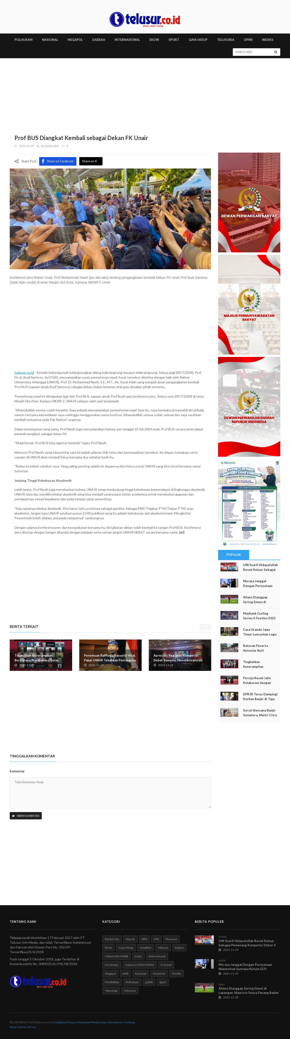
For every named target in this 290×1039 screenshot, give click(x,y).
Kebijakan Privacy (65, 1022)
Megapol (110, 973)
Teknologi (111, 990)
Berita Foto (112, 939)
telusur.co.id (24, 372)
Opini (248, 40)
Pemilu (176, 973)
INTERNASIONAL (127, 40)
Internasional (157, 956)
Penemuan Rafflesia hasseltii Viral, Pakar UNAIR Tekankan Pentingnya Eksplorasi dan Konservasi (110, 660)
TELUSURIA (225, 40)
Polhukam (132, 982)
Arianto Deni (51, 146)
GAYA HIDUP (198, 40)
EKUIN (154, 40)
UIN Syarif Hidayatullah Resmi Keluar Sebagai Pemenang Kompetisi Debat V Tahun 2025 (247, 945)
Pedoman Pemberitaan (92, 1022)
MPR (125, 973)
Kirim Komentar (25, 815)
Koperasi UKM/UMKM (139, 965)
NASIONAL (50, 40)
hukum (179, 947)
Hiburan (163, 947)
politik (149, 982)
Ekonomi (171, 939)
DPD (144, 939)
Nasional (140, 973)
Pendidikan (112, 982)
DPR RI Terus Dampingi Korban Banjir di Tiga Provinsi (260, 699)
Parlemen (159, 973)
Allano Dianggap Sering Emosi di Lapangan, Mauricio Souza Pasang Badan (249, 990)
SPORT (173, 40)
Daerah (130, 939)
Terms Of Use (27, 1027)
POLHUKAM (23, 40)
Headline (145, 947)
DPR (156, 939)
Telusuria (130, 990)
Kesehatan (112, 965)
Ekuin (108, 947)
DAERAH (98, 40)
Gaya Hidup (126, 947)
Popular (233, 555)
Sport (162, 982)
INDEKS (267, 40)
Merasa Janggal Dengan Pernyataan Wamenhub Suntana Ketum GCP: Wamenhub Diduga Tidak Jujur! (245, 969)
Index (138, 956)
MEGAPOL (75, 40)
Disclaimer (116, 1022)
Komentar (17, 771)
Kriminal (166, 965)
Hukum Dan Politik (116, 956)
